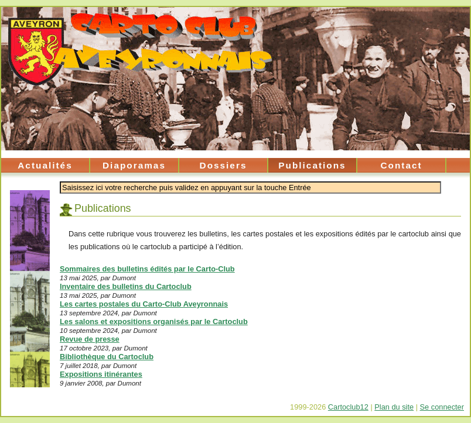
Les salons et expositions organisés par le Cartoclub (154, 321)
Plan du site (394, 407)
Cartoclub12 (348, 407)
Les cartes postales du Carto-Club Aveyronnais (144, 304)
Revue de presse (90, 339)
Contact (401, 165)
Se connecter (442, 407)
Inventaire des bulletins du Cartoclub (126, 286)
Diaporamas (134, 165)
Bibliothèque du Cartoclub (106, 356)
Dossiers (223, 165)
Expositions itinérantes (101, 374)
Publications (312, 165)
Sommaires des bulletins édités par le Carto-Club (147, 268)
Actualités (45, 165)
